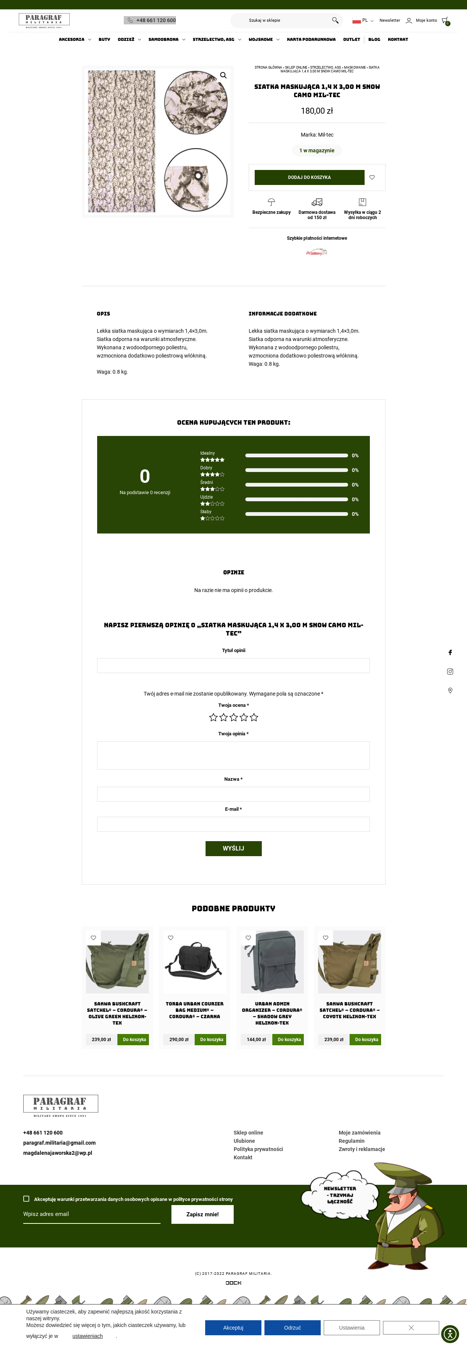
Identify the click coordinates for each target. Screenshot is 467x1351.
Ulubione (244, 1141)
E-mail (233, 809)
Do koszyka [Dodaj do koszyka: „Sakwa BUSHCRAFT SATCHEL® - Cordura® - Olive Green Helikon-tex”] (134, 1039)
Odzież (126, 40)
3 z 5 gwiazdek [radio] (233, 717)
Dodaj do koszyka (309, 177)
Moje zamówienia (360, 1133)
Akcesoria (71, 40)
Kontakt (398, 40)
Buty (104, 40)
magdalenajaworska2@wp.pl (57, 1153)
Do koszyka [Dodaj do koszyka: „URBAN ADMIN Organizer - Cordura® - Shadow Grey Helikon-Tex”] (289, 1039)
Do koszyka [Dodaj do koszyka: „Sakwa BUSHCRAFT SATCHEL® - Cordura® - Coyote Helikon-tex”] (366, 1039)
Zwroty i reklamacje (362, 1149)
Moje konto (426, 20)
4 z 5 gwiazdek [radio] (243, 717)
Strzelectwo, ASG (213, 40)
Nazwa (233, 779)
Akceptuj (233, 1328)
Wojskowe (261, 40)
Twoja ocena (233, 705)
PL (360, 20)
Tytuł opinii (233, 650)
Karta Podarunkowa (311, 40)
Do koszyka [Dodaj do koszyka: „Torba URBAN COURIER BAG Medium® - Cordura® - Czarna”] (211, 1039)
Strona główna (268, 67)
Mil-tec (325, 135)
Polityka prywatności (258, 1149)
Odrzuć (292, 1328)
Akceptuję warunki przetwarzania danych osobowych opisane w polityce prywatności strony (128, 1199)
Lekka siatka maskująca (125, 331)
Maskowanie (355, 67)
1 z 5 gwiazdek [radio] (213, 717)
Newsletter (390, 20)
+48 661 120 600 (156, 20)
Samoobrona (164, 40)
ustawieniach (87, 1336)
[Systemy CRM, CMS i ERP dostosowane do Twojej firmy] (233, 1284)
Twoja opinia (233, 733)
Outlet (351, 40)
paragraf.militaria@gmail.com (59, 1143)
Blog (374, 40)
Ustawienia (352, 1328)
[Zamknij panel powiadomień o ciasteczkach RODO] (411, 1327)
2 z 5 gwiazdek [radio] (223, 717)
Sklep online (296, 67)
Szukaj (335, 20)
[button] (223, 75)
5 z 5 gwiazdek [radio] (253, 717)
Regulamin (352, 1141)
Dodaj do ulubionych (372, 177)
